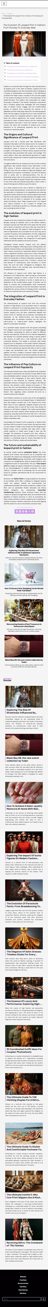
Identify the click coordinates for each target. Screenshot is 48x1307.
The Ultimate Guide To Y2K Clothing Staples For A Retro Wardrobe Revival (23, 1100)
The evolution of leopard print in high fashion (20, 70)
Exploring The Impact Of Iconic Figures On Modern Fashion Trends (24, 858)
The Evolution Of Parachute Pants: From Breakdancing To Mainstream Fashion (23, 906)
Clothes (23, 1287)
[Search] (21, 1299)
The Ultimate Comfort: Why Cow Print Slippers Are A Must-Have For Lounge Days (24, 1197)
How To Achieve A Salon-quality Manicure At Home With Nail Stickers (24, 809)
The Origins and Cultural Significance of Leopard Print (22, 66)
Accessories (23, 1283)
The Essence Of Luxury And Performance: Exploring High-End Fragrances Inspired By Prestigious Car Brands (24, 1005)
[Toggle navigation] (4, 4)
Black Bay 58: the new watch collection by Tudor (24, 661)
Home (3, 13)
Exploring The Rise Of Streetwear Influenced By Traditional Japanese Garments (24, 552)
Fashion (10, 13)
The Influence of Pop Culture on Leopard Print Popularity (23, 76)
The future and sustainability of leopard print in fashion (22, 80)
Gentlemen (23, 1290)
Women (23, 1277)
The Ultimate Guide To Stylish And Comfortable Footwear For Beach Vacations (24, 1149)
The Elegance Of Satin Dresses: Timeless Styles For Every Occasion (24, 954)
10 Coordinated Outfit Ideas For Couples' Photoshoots (24, 1050)
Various (23, 1293)
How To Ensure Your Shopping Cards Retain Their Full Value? (24, 589)
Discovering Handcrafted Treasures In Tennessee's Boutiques (24, 625)
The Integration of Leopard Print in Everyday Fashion (22, 73)
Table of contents (12, 63)
